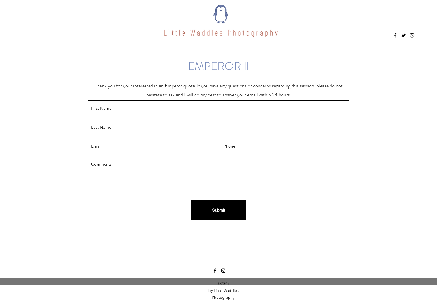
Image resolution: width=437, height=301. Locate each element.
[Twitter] (403, 35)
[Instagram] (412, 35)
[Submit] (218, 210)
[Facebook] (395, 35)
